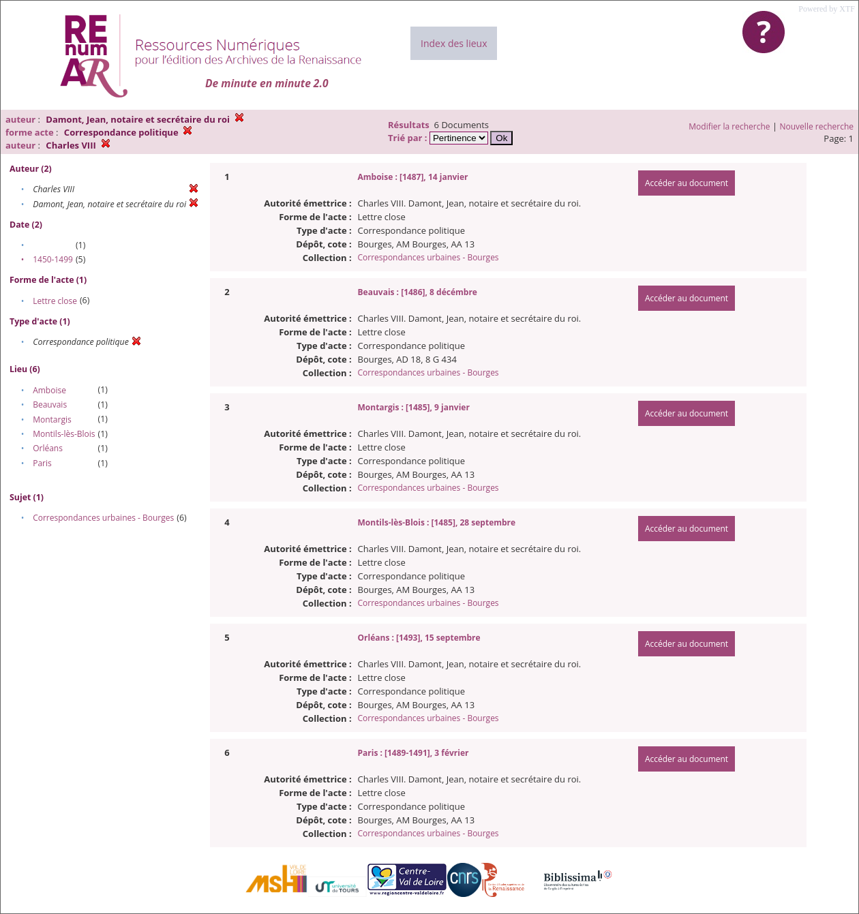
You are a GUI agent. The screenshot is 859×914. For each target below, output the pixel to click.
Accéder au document (686, 183)
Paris (42, 463)
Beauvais (50, 404)
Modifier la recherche (729, 126)
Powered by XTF (826, 9)
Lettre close (55, 301)
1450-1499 (53, 259)
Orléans (48, 448)
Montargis (52, 419)
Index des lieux (454, 43)
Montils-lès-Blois (64, 434)
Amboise (49, 390)
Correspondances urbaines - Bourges (103, 517)
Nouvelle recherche (817, 126)
